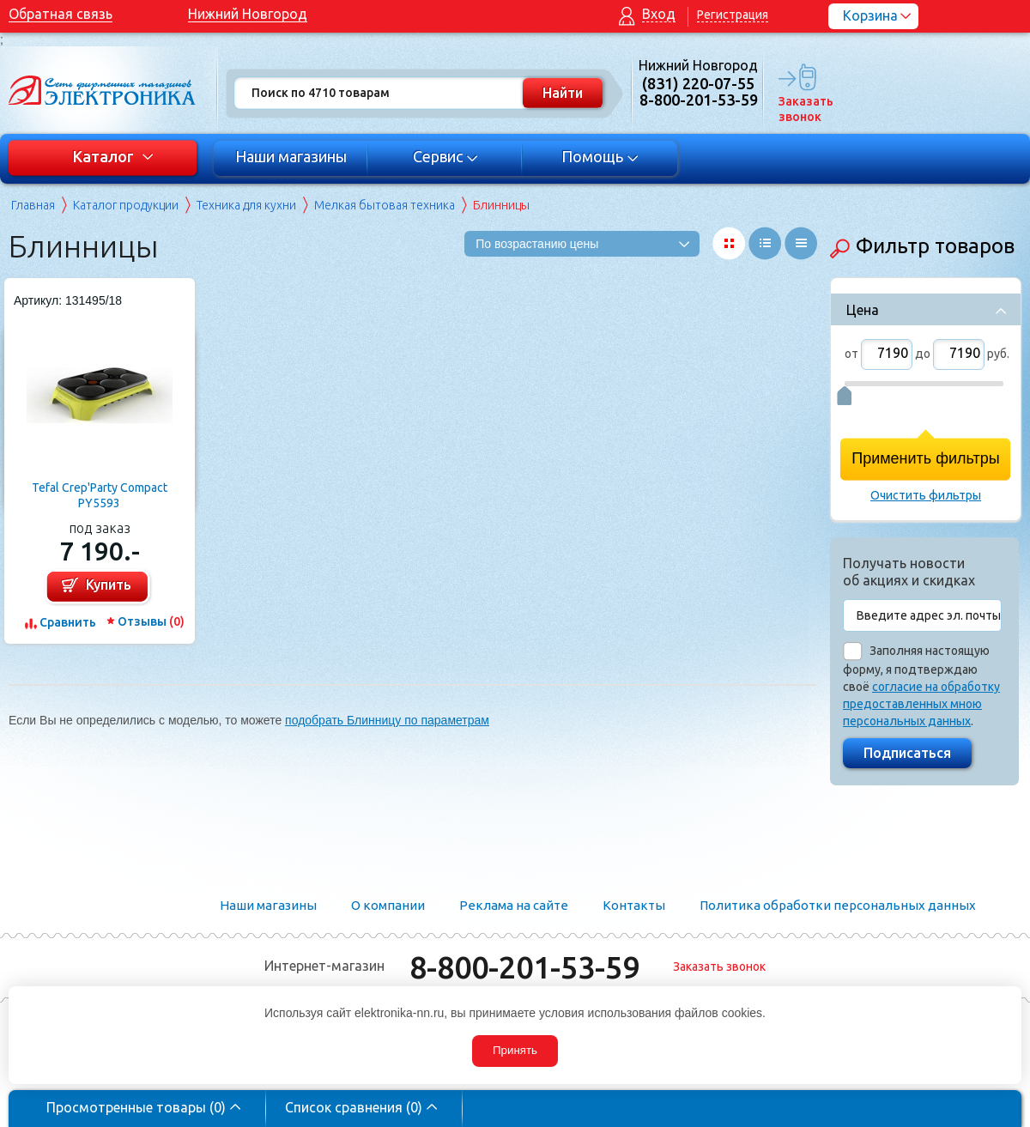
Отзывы (151, 621)
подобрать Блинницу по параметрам (387, 720)
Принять (515, 1050)
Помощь (600, 156)
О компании (388, 905)
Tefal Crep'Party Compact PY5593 (99, 495)
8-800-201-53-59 (524, 967)
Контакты (634, 905)
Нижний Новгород (247, 13)
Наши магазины (291, 156)
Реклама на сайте (513, 905)
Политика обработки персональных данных (838, 905)
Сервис (446, 156)
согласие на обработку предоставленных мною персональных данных (921, 704)
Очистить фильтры (925, 495)
